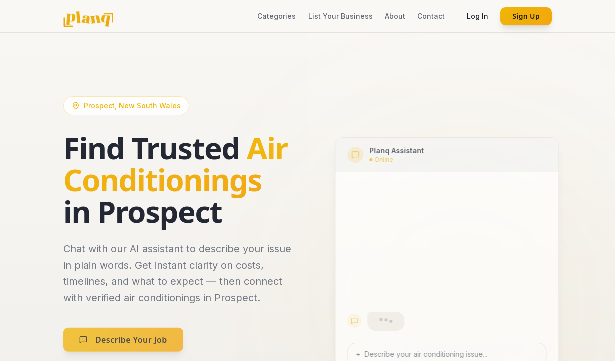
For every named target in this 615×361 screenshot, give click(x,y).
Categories (276, 16)
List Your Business (340, 16)
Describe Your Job (123, 346)
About (395, 16)
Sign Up (526, 16)
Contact (431, 16)
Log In (477, 16)
